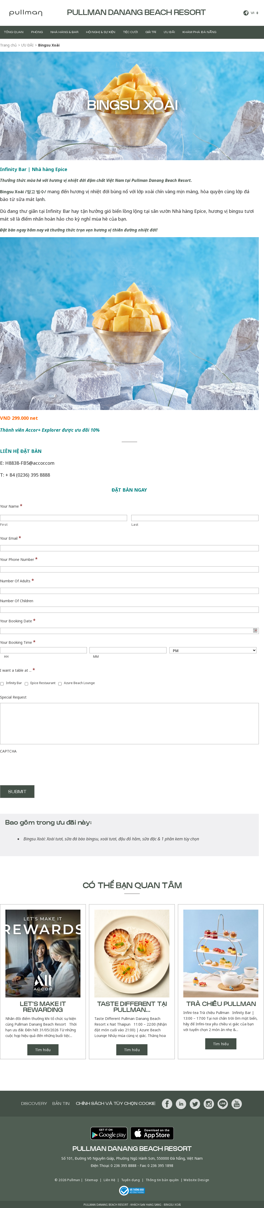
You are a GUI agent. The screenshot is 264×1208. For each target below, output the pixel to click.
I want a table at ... (17, 670)
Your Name (11, 506)
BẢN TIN (61, 1103)
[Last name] (194, 518)
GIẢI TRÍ (150, 32)
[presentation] (39, 767)
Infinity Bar (14, 683)
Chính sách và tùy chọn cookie (115, 1103)
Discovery (34, 1103)
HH (6, 656)
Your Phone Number (19, 559)
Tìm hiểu (43, 1049)
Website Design (196, 1179)
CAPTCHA (8, 751)
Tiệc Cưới (130, 32)
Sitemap (91, 1179)
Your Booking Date (18, 620)
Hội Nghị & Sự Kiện (100, 32)
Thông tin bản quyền (162, 1179)
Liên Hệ (109, 1179)
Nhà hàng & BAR (64, 32)
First (3, 524)
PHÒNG (37, 32)
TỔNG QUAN (13, 32)
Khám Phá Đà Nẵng (199, 32)
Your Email (10, 538)
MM (96, 656)
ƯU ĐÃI (169, 32)
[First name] (63, 518)
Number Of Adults (17, 580)
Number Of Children (16, 601)
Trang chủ (8, 45)
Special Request (13, 697)
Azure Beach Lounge (79, 683)
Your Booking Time (18, 642)
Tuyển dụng (130, 1179)
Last (134, 524)
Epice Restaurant (42, 683)
